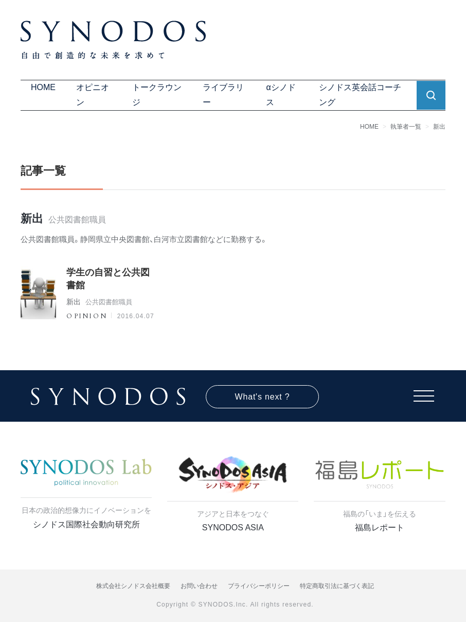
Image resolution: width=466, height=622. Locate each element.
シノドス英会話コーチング (360, 95)
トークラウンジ (157, 95)
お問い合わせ (199, 586)
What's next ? (262, 396)
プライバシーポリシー (259, 586)
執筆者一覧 (405, 126)
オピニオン (92, 95)
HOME (43, 87)
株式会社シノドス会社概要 (133, 586)
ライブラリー (223, 95)
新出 (439, 126)
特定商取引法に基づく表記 (337, 586)
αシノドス (280, 95)
